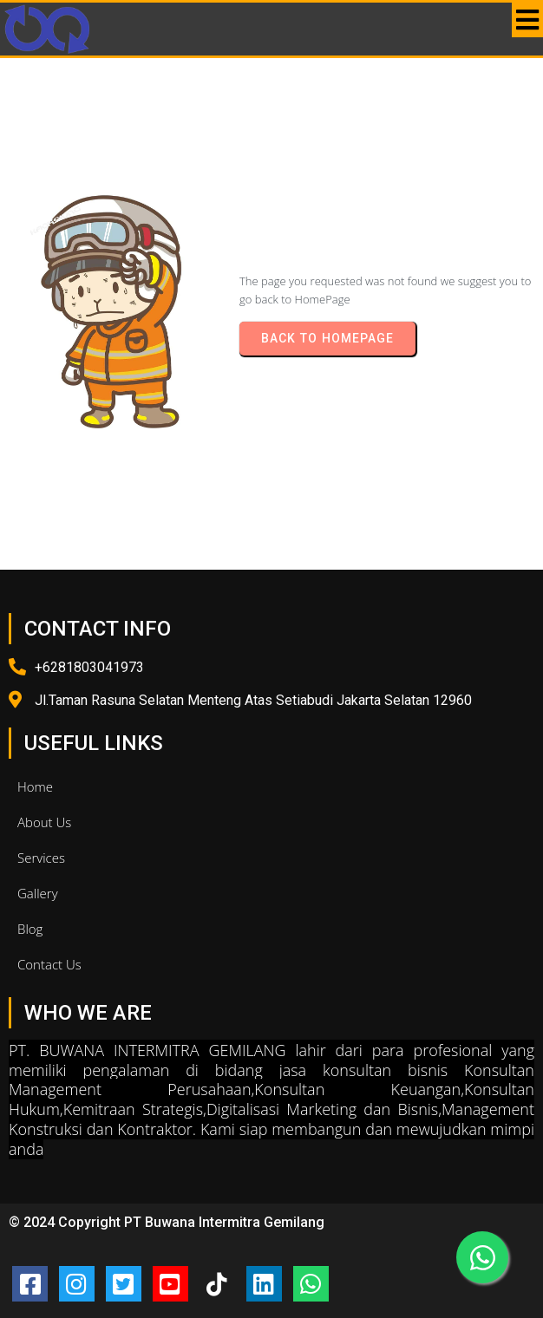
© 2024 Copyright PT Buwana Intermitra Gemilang (166, 1222)
